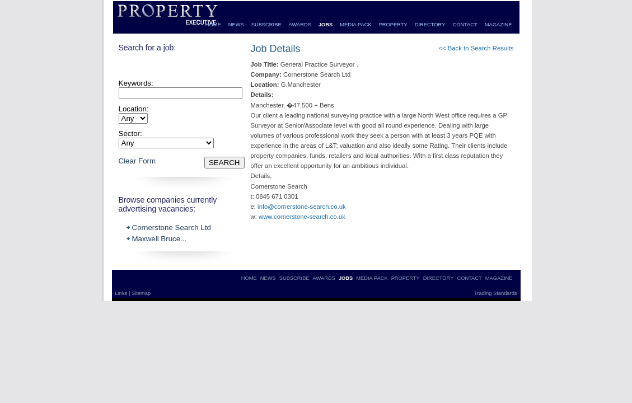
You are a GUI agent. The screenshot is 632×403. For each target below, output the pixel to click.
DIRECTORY (430, 24)
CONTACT (464, 24)
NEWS (236, 24)
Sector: (130, 133)
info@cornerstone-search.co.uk (302, 206)
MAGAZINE (498, 24)
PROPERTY (393, 24)
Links (122, 293)
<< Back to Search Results (475, 48)
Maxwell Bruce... (159, 239)
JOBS (326, 24)
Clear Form (137, 161)
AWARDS (300, 24)
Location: (134, 109)
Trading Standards (495, 293)
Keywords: (136, 83)
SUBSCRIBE (266, 24)
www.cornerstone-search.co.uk (302, 216)
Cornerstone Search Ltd (172, 227)
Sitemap (141, 293)
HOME (213, 24)
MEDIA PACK (355, 24)
